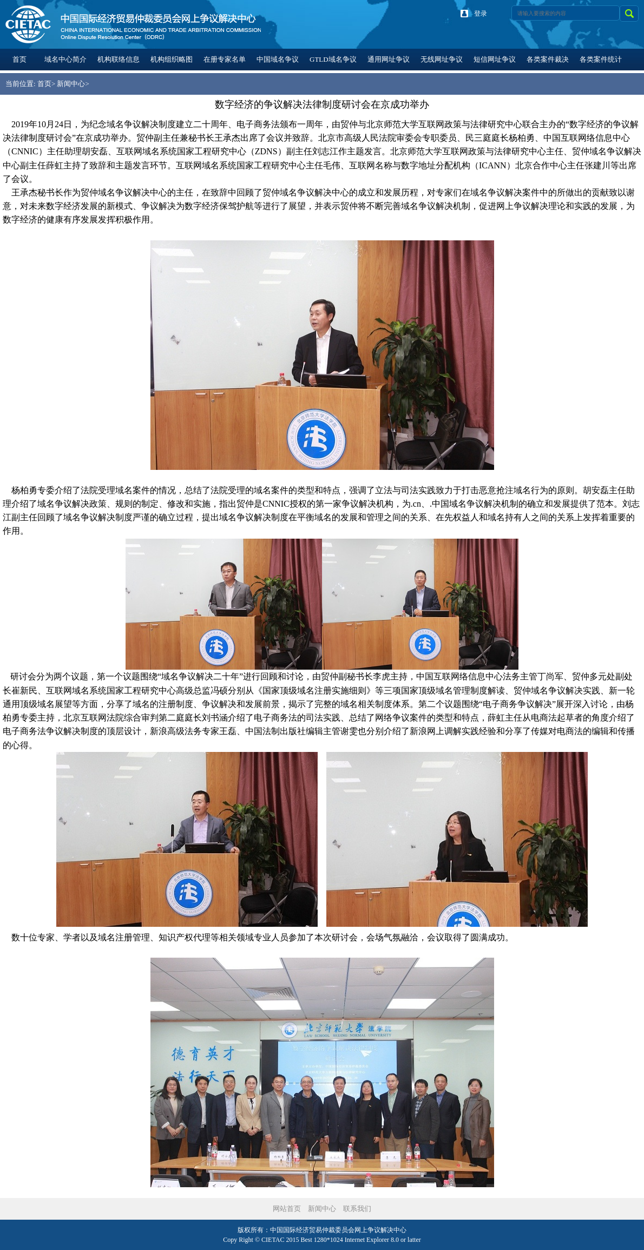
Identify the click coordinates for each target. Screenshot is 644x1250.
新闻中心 (71, 84)
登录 (480, 13)
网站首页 (287, 1209)
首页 (44, 84)
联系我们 (357, 1209)
